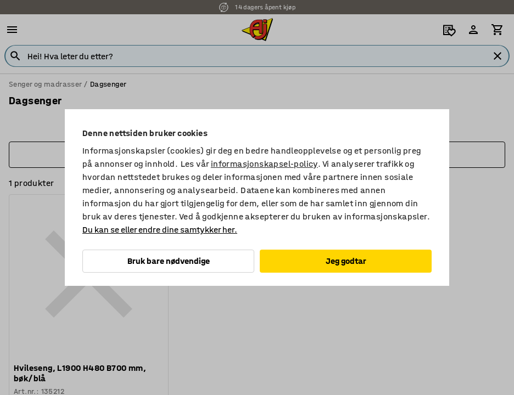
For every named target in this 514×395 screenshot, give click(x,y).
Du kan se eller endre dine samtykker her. (159, 229)
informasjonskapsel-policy (264, 164)
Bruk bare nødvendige (168, 261)
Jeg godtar (346, 261)
